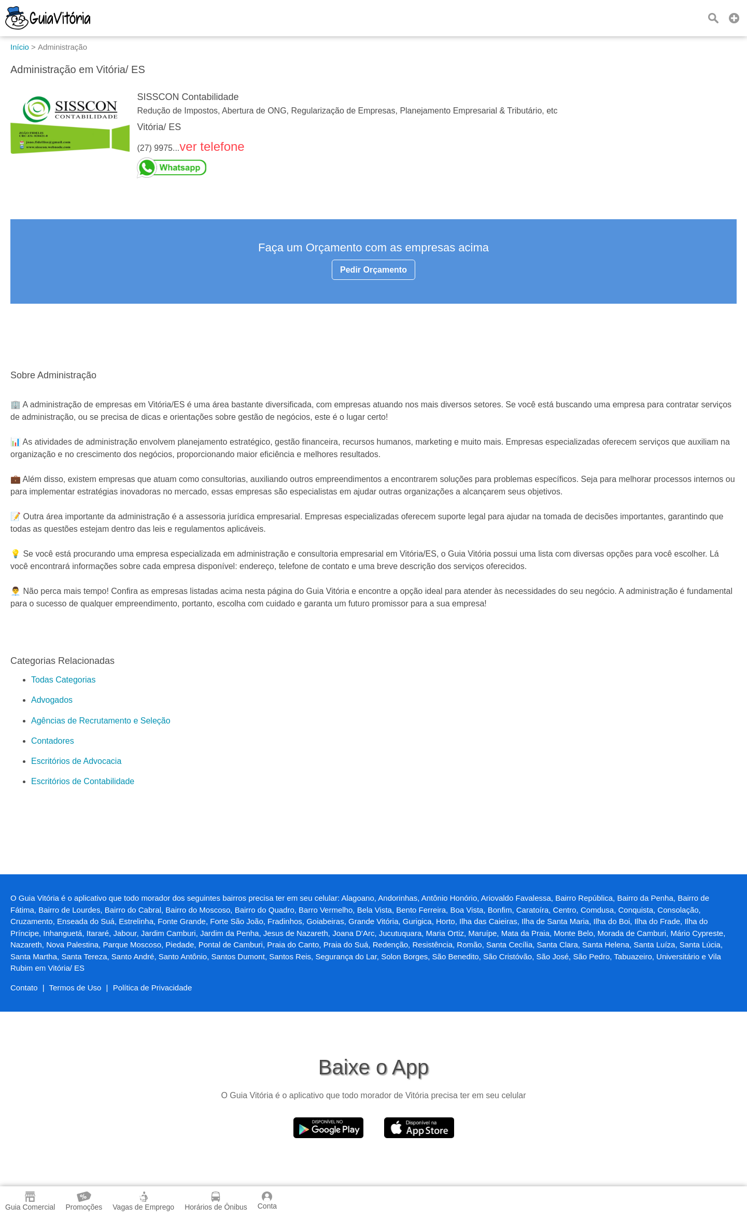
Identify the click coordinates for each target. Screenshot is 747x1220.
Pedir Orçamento (373, 269)
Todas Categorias (63, 679)
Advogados (52, 700)
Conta (267, 1200)
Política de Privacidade (152, 987)
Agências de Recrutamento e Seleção (101, 720)
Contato (24, 987)
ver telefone (211, 146)
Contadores (52, 740)
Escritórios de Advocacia (76, 761)
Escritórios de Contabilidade (82, 781)
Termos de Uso (75, 987)
